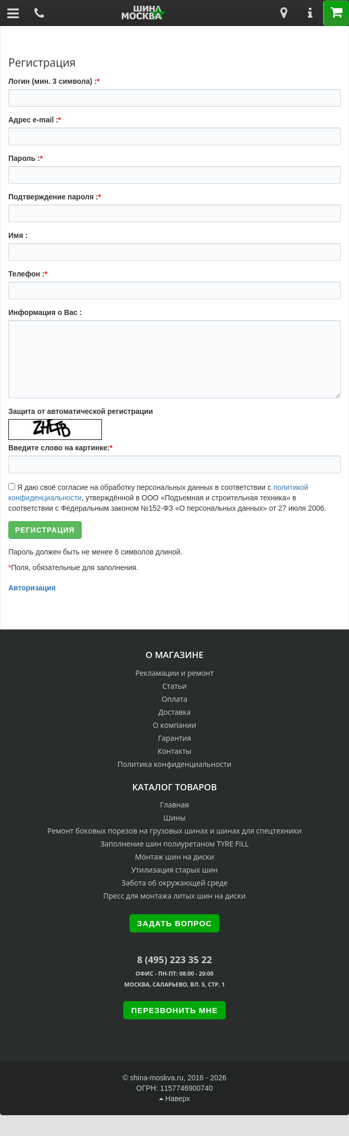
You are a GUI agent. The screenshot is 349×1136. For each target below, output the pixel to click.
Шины (174, 818)
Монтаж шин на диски (174, 857)
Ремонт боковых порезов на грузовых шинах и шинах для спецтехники (174, 831)
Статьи (174, 686)
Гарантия (174, 738)
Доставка (174, 712)
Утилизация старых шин (174, 870)
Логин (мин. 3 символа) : (53, 81)
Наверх (174, 1098)
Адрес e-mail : (34, 120)
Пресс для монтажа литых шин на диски (175, 896)
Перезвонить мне (174, 1010)
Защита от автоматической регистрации (80, 411)
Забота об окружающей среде (175, 883)
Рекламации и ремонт (174, 673)
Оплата (175, 699)
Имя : (18, 235)
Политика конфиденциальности (174, 764)
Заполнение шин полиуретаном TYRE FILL (174, 844)
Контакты (174, 751)
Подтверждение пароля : (54, 197)
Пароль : (25, 158)
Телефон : (27, 274)
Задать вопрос (174, 923)
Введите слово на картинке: (60, 448)
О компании (175, 725)
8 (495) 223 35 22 (174, 959)
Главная (174, 805)
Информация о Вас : (45, 312)
